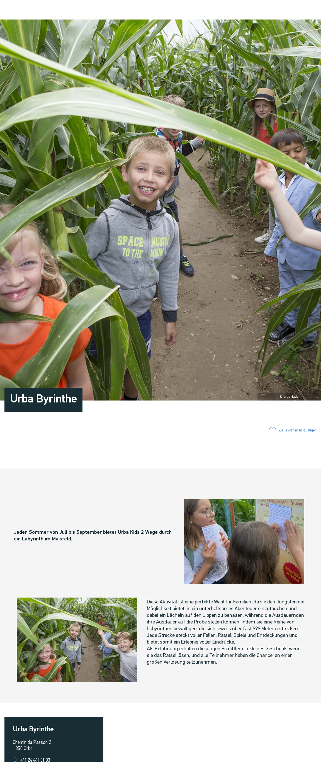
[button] (257, 10)
